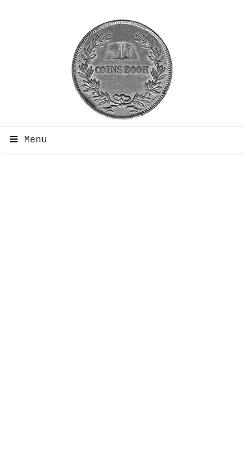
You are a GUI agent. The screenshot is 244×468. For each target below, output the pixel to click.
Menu (25, 140)
